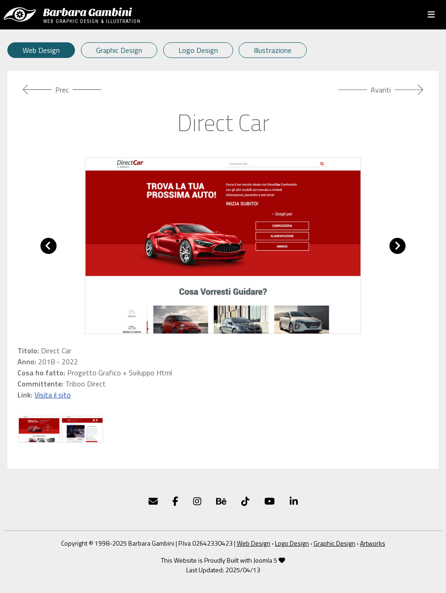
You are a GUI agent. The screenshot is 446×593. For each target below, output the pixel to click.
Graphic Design (119, 50)
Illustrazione (273, 50)
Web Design (41, 50)
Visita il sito (52, 394)
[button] (48, 245)
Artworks (372, 543)
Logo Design (198, 50)
